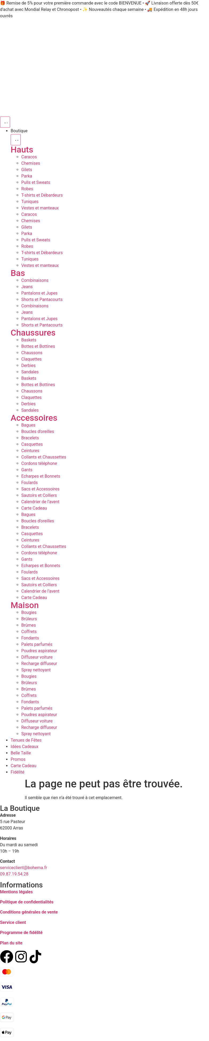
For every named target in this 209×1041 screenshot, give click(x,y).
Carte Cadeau (34, 508)
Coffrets (29, 631)
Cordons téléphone (39, 463)
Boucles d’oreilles (37, 431)
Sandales (30, 371)
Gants (26, 469)
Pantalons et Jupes (39, 293)
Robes (27, 188)
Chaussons (31, 352)
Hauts (22, 149)
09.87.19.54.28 (14, 874)
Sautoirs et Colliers (39, 495)
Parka (26, 176)
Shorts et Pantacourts (42, 299)
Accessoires (34, 418)
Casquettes (32, 444)
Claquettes (31, 359)
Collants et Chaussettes (43, 457)
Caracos (29, 156)
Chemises (30, 163)
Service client (13, 922)
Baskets (28, 339)
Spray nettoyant (36, 669)
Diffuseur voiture (37, 657)
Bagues (28, 425)
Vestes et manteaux (40, 207)
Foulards (29, 482)
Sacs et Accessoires (40, 488)
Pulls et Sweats (35, 182)
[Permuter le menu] (5, 122)
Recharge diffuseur (39, 663)
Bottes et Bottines (38, 346)
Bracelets (30, 437)
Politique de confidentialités (26, 901)
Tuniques (30, 201)
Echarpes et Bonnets (40, 476)
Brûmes (28, 625)
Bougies (29, 612)
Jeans (27, 286)
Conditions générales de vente (29, 912)
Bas (18, 273)
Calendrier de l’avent (40, 501)
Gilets (26, 169)
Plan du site (11, 942)
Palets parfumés (36, 644)
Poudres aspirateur (39, 650)
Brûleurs (29, 618)
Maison (25, 605)
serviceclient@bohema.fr (23, 867)
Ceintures (30, 450)
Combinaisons (34, 280)
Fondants (30, 638)
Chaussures (33, 333)
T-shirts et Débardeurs (42, 195)
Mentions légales (16, 891)
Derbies (28, 365)
